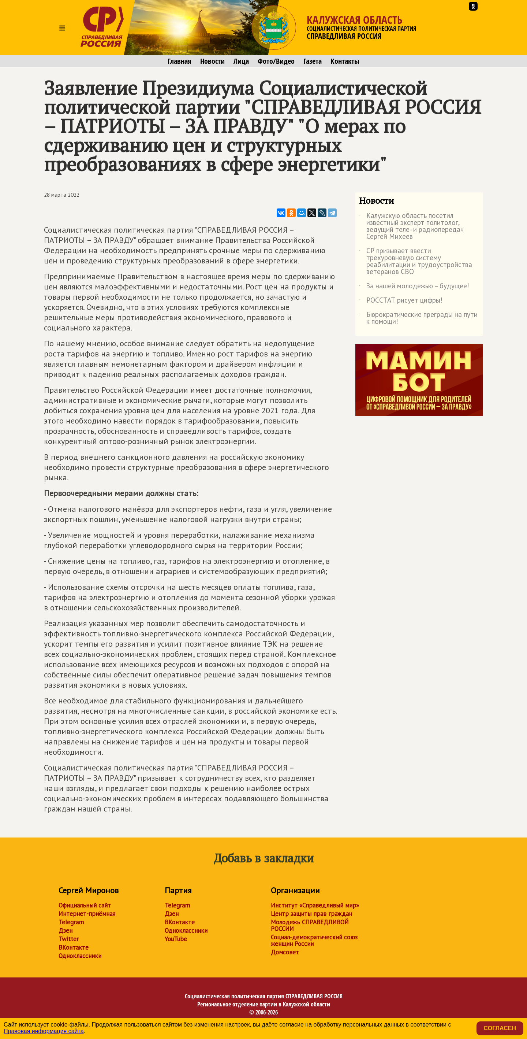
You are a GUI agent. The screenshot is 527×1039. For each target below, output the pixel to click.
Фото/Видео (276, 61)
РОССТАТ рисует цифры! (400, 301)
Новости (212, 61)
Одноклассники (80, 956)
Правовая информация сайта (44, 1031)
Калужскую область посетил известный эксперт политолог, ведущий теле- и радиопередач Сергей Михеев (411, 226)
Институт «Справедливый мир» (315, 905)
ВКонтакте (74, 947)
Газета (312, 61)
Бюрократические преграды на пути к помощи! (418, 318)
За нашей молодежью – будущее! (414, 287)
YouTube (176, 939)
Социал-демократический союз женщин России (314, 940)
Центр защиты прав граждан (311, 913)
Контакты (344, 61)
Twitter (69, 939)
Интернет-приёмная (87, 913)
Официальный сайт (85, 905)
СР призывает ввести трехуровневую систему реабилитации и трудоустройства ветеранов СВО (415, 261)
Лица (241, 61)
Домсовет (285, 952)
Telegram (71, 922)
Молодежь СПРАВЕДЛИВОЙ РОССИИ (310, 925)
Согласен (500, 1028)
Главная (179, 61)
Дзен (65, 930)
